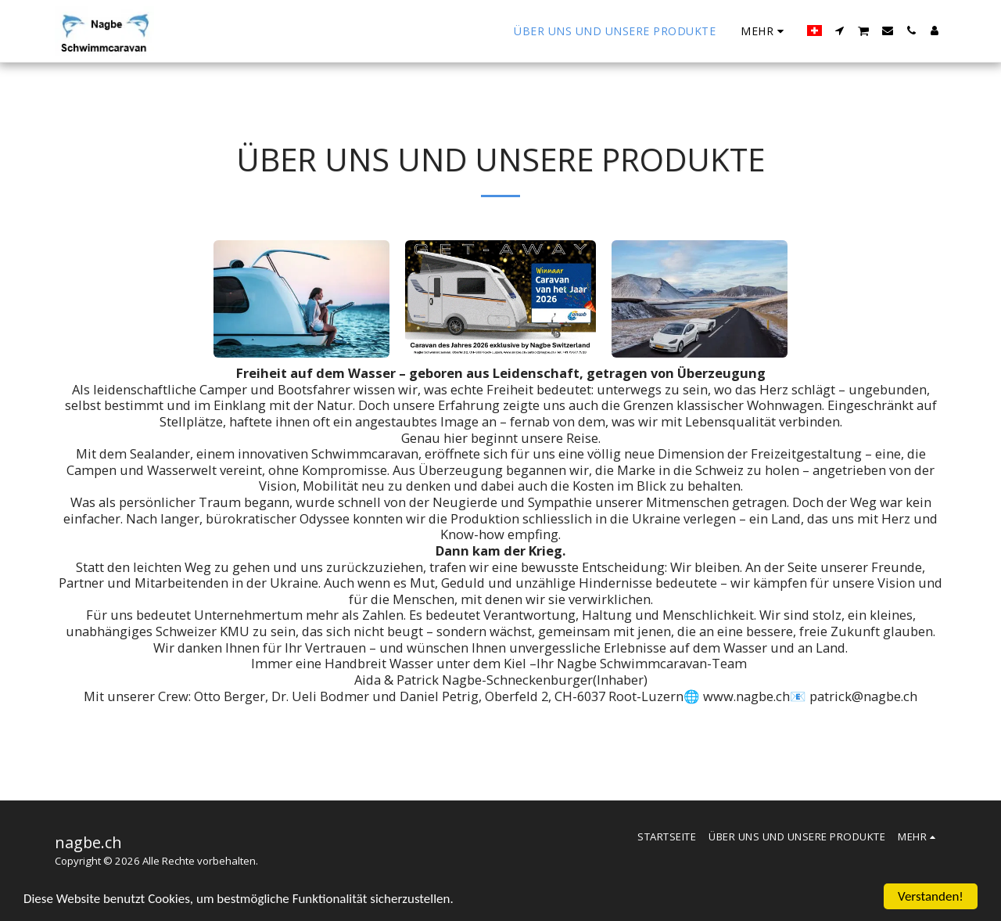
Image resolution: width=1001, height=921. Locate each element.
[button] (840, 30)
